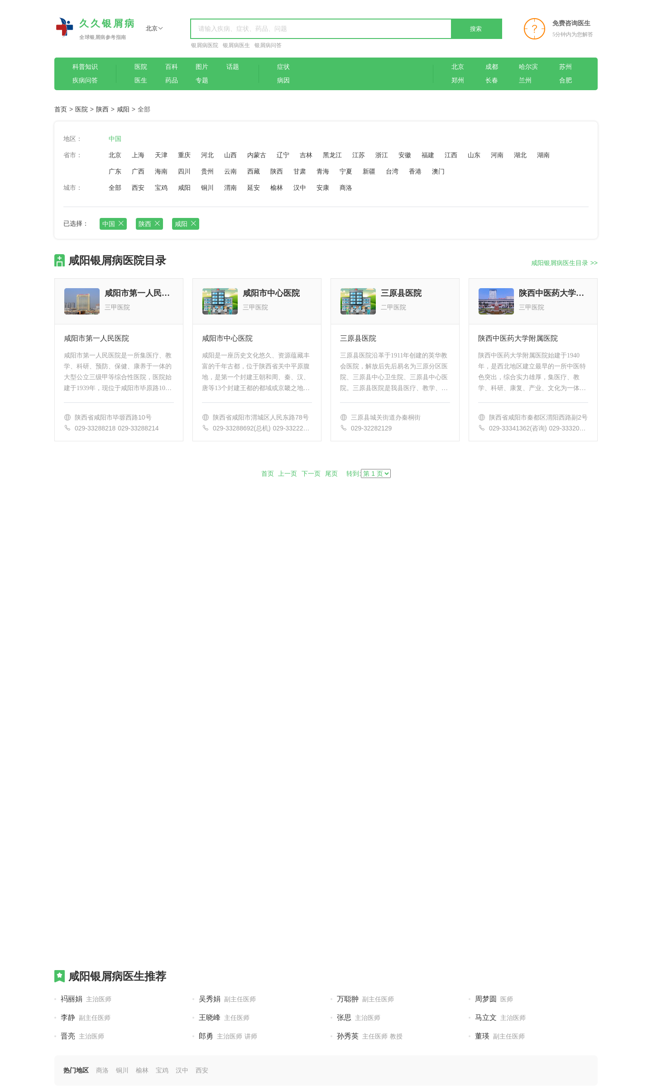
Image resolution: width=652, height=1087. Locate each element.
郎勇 (228, 1036)
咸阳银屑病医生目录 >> (564, 262)
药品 (171, 80)
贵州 (207, 171)
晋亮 (82, 1036)
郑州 (457, 80)
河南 (497, 155)
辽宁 (283, 155)
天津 (161, 155)
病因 (283, 80)
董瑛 (500, 1036)
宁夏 (346, 171)
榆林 (276, 187)
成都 (491, 66)
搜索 (476, 28)
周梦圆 (494, 999)
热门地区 (76, 1070)
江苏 (358, 155)
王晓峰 (224, 1017)
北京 (457, 66)
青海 (322, 171)
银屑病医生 (236, 45)
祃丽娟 (86, 999)
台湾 (392, 171)
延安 (253, 187)
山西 (230, 155)
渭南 (230, 187)
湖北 (520, 155)
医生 (140, 80)
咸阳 (123, 109)
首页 (60, 109)
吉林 (306, 155)
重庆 (184, 155)
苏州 (565, 66)
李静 (85, 1017)
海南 (161, 171)
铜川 (207, 187)
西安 (138, 187)
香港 (415, 171)
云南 (230, 171)
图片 (202, 66)
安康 (322, 187)
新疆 (369, 171)
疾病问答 (85, 80)
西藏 (253, 171)
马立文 (500, 1017)
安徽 (404, 155)
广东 (115, 171)
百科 (171, 66)
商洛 (346, 187)
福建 (428, 155)
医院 (140, 66)
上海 (138, 155)
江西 (451, 155)
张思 (358, 1017)
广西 (138, 171)
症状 (283, 66)
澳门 (438, 171)
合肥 (565, 80)
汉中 (299, 187)
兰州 (525, 80)
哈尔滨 (528, 66)
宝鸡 (161, 187)
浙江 (381, 155)
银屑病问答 (268, 45)
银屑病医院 (204, 45)
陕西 (102, 109)
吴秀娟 (227, 999)
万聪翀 (365, 999)
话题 (232, 66)
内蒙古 (256, 155)
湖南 (543, 155)
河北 (207, 155)
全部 (115, 187)
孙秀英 (370, 1036)
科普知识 (85, 66)
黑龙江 (332, 155)
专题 (202, 80)
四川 (184, 171)
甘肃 (299, 171)
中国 (115, 138)
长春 (491, 80)
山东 (474, 155)
